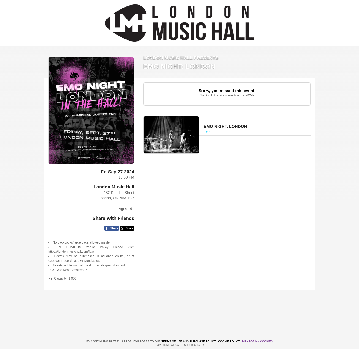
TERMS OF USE (172, 341)
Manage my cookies (257, 341)
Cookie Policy (229, 341)
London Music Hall (114, 186)
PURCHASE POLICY (203, 341)
